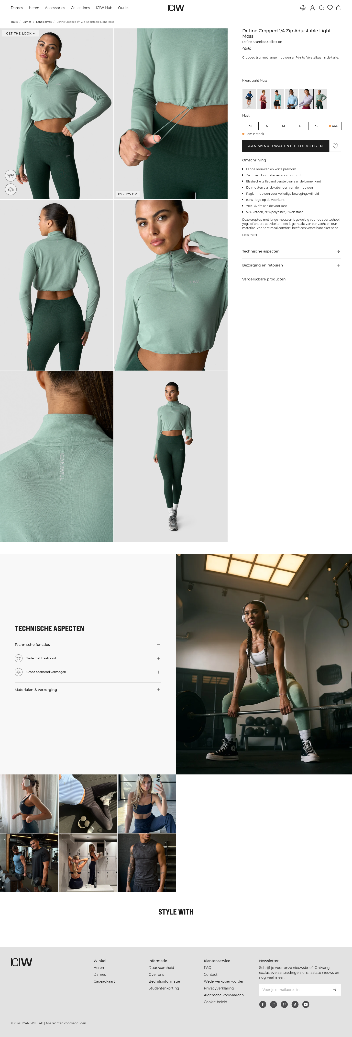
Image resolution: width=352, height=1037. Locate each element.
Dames (17, 8)
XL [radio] (316, 126)
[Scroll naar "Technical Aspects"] (291, 251)
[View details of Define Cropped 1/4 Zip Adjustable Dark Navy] (249, 99)
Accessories (55, 8)
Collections (80, 8)
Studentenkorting (164, 988)
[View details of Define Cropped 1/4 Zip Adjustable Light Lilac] (306, 99)
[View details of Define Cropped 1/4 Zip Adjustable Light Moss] (320, 99)
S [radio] (267, 126)
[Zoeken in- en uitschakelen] (322, 8)
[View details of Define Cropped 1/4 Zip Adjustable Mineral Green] (277, 99)
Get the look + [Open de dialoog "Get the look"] (20, 33)
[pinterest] (284, 1004)
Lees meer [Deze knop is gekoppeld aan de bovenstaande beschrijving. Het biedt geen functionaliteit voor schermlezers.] (249, 235)
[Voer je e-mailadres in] (293, 990)
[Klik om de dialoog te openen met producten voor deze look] (29, 803)
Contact (211, 974)
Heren (34, 8)
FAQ (207, 967)
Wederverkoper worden (224, 981)
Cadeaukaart (104, 981)
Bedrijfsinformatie (164, 981)
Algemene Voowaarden (224, 995)
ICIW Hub (104, 8)
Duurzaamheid (161, 967)
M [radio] (283, 126)
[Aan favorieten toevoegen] (335, 146)
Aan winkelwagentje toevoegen (285, 146)
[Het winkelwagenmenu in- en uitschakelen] (338, 8)
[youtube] (306, 1004)
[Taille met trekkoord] (11, 175)
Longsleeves (44, 22)
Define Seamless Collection (262, 42)
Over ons (156, 974)
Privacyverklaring (219, 988)
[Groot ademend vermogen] (11, 188)
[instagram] (273, 1004)
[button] (56, 113)
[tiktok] (295, 1004)
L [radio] (300, 126)
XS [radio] (250, 126)
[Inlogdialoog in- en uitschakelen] (313, 8)
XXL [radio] (335, 126)
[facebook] (263, 1004)
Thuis (14, 22)
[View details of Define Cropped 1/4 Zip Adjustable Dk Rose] (263, 99)
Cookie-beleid (215, 1002)
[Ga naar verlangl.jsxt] (330, 8)
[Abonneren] (335, 990)
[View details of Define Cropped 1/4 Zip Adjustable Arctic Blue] (291, 99)
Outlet (123, 8)
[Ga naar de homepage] (176, 8)
